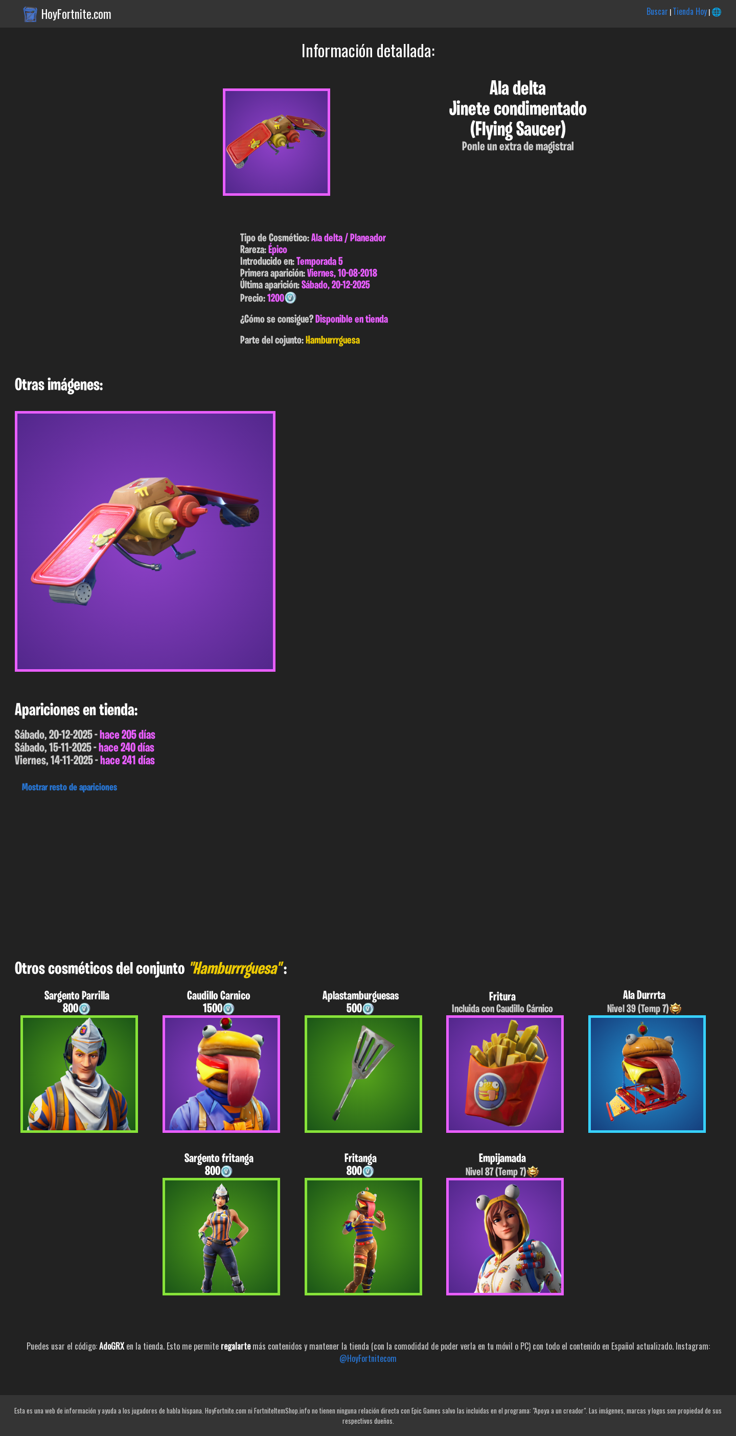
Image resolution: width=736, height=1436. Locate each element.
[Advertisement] (306, 873)
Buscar (657, 11)
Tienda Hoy (690, 11)
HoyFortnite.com (76, 13)
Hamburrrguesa (333, 341)
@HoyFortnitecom (368, 1358)
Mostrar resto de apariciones (69, 788)
